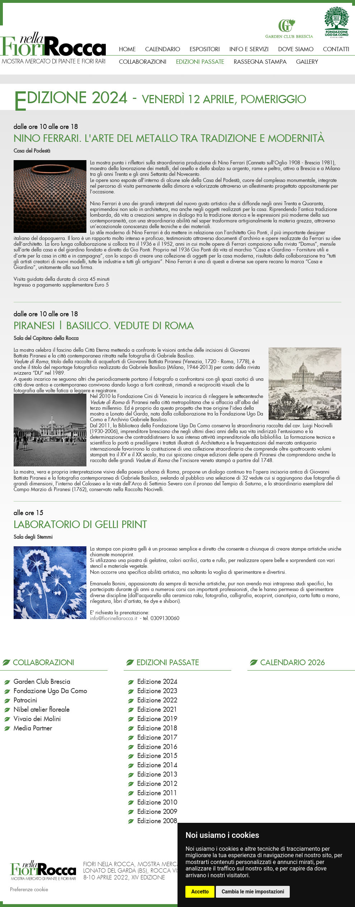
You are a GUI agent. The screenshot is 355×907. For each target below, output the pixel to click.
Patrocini (25, 700)
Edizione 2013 (157, 775)
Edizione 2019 (157, 719)
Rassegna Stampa (260, 62)
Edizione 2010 (157, 803)
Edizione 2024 (157, 682)
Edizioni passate (200, 62)
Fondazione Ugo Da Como (50, 691)
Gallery (307, 62)
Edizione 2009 (157, 812)
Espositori (205, 49)
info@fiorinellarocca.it (113, 618)
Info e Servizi (249, 49)
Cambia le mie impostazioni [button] (253, 891)
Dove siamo (295, 49)
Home (127, 49)
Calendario (162, 49)
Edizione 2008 (157, 821)
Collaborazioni (142, 62)
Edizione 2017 (157, 738)
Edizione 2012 (157, 784)
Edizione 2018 (157, 728)
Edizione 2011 (157, 793)
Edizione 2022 (157, 700)
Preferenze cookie (29, 889)
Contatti (336, 49)
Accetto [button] (200, 891)
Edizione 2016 (157, 747)
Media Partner (33, 728)
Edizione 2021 (157, 710)
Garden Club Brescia (42, 682)
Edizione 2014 (157, 765)
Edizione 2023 (157, 691)
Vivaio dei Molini (37, 719)
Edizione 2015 (157, 756)
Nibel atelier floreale (42, 710)
